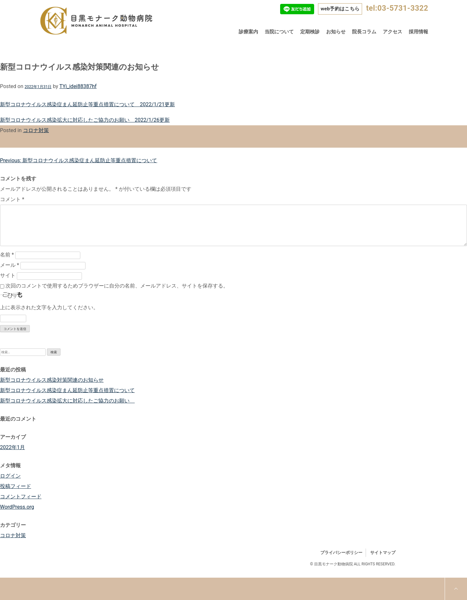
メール (9, 265)
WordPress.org (17, 507)
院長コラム (364, 32)
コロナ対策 (36, 130)
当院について (279, 32)
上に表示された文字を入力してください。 (49, 307)
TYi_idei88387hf (78, 86)
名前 (7, 255)
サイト (8, 275)
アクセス (392, 32)
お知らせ (336, 32)
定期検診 (310, 32)
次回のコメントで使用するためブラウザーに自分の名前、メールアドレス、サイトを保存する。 (117, 286)
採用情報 (418, 32)
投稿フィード (15, 486)
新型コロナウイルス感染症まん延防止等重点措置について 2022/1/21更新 (87, 104)
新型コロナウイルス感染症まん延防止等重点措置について (67, 390)
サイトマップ (382, 552)
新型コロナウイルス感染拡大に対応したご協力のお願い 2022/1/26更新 (85, 120)
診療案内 (248, 32)
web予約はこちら (340, 9)
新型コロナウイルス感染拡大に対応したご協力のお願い (67, 401)
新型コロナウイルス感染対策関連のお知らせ (52, 380)
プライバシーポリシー (341, 552)
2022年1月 (12, 447)
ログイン (10, 476)
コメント (12, 199)
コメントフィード (20, 496)
